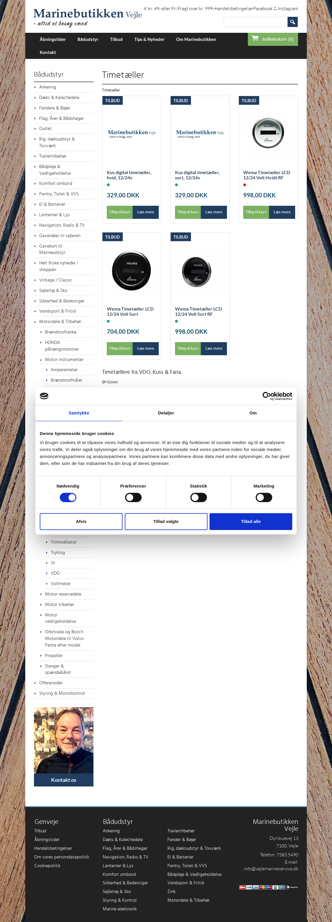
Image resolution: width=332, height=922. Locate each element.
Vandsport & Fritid (57, 311)
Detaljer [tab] (166, 412)
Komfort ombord (55, 183)
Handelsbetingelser (233, 8)
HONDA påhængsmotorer (62, 345)
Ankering (47, 87)
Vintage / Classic (56, 280)
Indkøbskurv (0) (278, 39)
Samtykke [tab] (79, 412)
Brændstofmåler (66, 380)
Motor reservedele (63, 594)
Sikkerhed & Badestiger (61, 301)
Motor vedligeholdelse (60, 618)
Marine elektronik (120, 909)
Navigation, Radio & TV (62, 225)
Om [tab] (253, 412)
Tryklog (58, 552)
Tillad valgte (166, 521)
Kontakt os (63, 780)
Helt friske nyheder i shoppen (58, 266)
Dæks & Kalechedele (59, 97)
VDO (55, 573)
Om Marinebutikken (196, 39)
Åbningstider (53, 39)
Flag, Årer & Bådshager (61, 118)
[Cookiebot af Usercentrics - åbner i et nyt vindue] (266, 396)
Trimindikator (64, 542)
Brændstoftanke (60, 332)
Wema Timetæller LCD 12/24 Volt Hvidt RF (266, 175)
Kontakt (48, 52)
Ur (53, 562)
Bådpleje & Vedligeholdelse (55, 170)
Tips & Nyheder (149, 39)
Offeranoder (51, 683)
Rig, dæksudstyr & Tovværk (57, 142)
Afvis (81, 521)
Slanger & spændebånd (58, 669)
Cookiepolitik (47, 865)
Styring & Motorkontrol (62, 693)
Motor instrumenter (64, 359)
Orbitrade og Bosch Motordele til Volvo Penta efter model (64, 638)
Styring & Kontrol (120, 900)
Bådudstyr (87, 39)
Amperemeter (64, 369)
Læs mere (145, 212)
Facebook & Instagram (275, 8)
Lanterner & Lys (54, 214)
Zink (171, 891)
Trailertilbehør (52, 156)
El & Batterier (52, 204)
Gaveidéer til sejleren (59, 235)
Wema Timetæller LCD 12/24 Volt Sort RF (198, 311)
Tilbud (116, 39)
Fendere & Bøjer (54, 108)
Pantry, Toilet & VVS (59, 194)
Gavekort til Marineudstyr (52, 249)
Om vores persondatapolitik (61, 857)
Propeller (54, 655)
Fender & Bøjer (181, 839)
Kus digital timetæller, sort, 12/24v (197, 175)
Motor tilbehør (59, 604)
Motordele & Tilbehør (60, 321)
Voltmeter (61, 583)
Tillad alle (251, 521)
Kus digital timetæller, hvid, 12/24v (129, 175)
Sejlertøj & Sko (53, 290)
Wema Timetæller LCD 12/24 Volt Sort (130, 311)
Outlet (45, 128)
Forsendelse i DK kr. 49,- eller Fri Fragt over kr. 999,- (163, 8)
